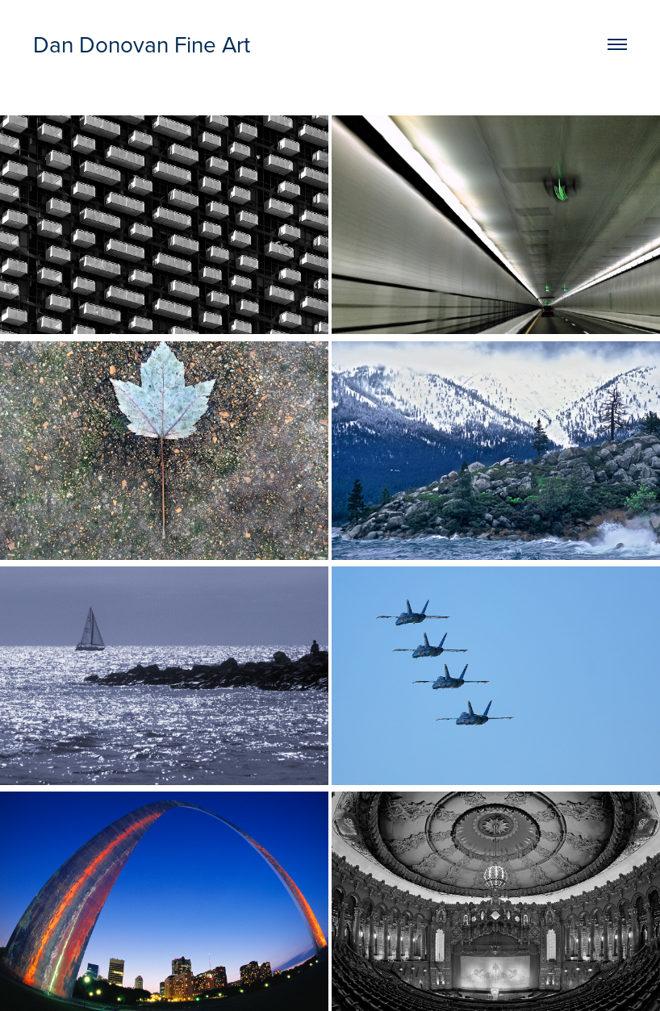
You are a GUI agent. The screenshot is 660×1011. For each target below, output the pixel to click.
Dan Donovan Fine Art (141, 44)
